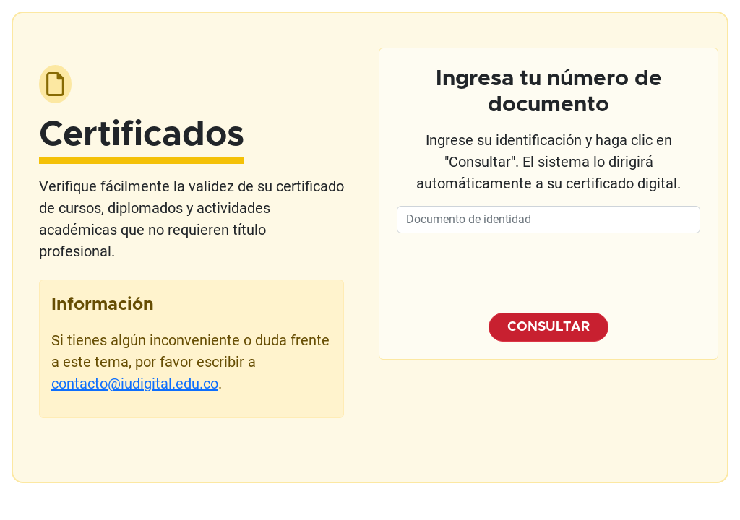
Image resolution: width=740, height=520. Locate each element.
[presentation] (548, 273)
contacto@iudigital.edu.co (134, 383)
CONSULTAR (548, 327)
